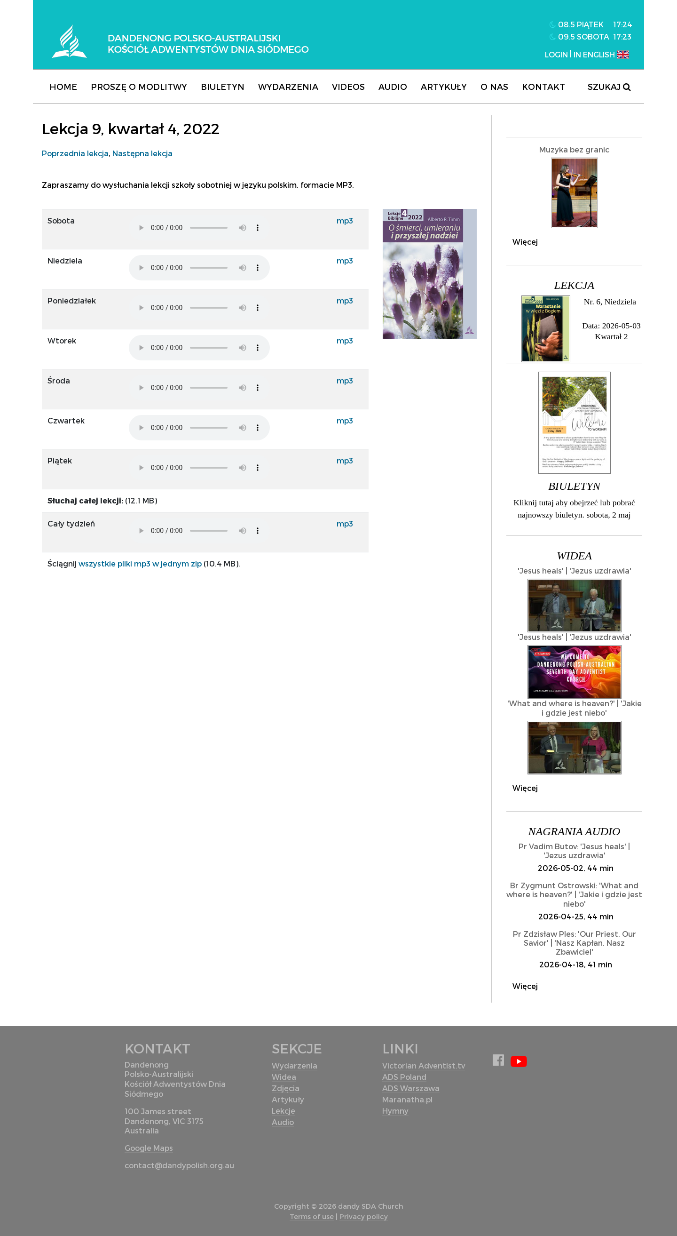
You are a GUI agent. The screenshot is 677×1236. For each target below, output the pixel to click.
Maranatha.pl (407, 1099)
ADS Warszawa (411, 1088)
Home (63, 86)
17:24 (622, 24)
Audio (392, 86)
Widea (574, 556)
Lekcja (574, 285)
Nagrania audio (574, 831)
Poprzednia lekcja (75, 153)
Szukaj (609, 86)
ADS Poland (404, 1076)
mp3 (345, 220)
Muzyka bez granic (574, 149)
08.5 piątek (577, 24)
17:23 (622, 36)
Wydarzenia (288, 86)
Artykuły (444, 86)
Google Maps (149, 1147)
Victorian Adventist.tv (423, 1065)
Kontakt (543, 86)
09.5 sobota (579, 36)
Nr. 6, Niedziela (610, 301)
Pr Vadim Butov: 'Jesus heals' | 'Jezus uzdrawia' (574, 851)
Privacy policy (363, 1216)
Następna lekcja (142, 153)
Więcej (525, 241)
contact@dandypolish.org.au (179, 1165)
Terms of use (312, 1216)
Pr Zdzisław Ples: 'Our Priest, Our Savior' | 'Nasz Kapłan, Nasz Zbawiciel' (574, 942)
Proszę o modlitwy (139, 86)
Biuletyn (222, 86)
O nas (494, 86)
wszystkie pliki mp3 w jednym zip (140, 563)
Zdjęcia (285, 1088)
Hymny (395, 1110)
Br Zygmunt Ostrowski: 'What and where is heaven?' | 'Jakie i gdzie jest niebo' (574, 894)
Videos (348, 86)
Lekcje (283, 1110)
